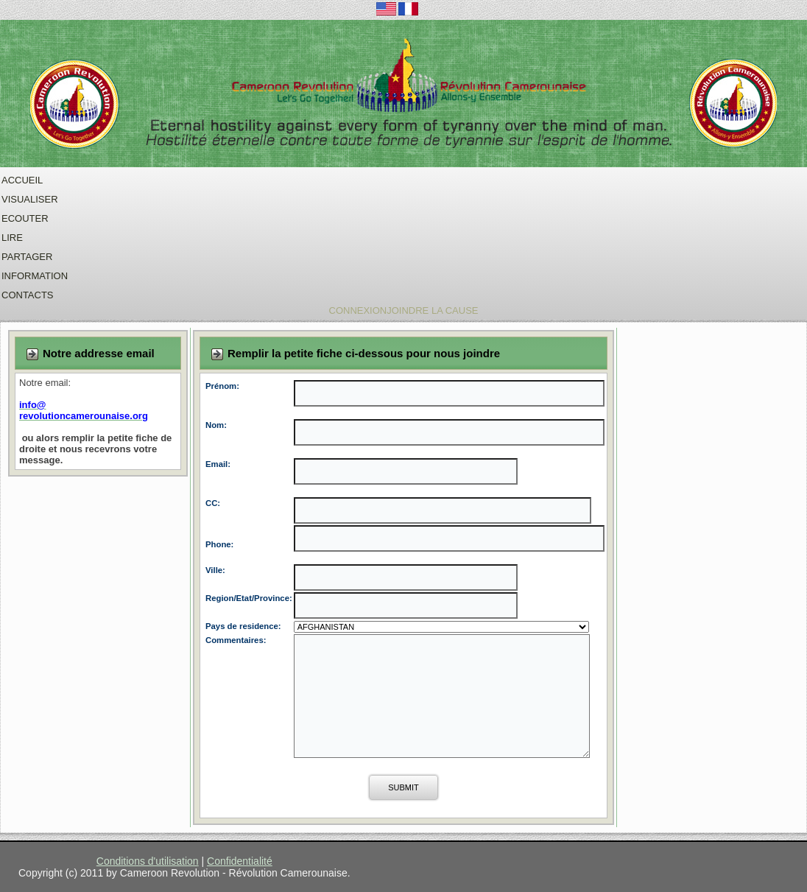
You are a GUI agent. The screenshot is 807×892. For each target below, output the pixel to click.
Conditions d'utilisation (147, 861)
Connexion (358, 310)
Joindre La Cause (432, 310)
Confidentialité (239, 861)
